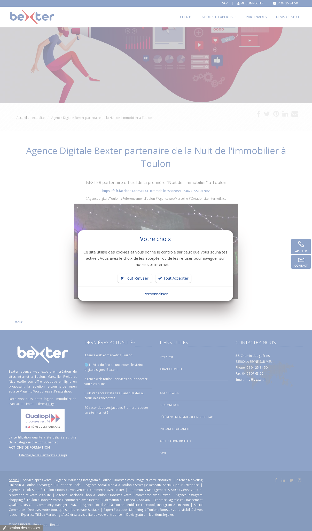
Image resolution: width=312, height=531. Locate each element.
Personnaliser (155, 293)
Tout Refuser (135, 278)
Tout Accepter (173, 278)
